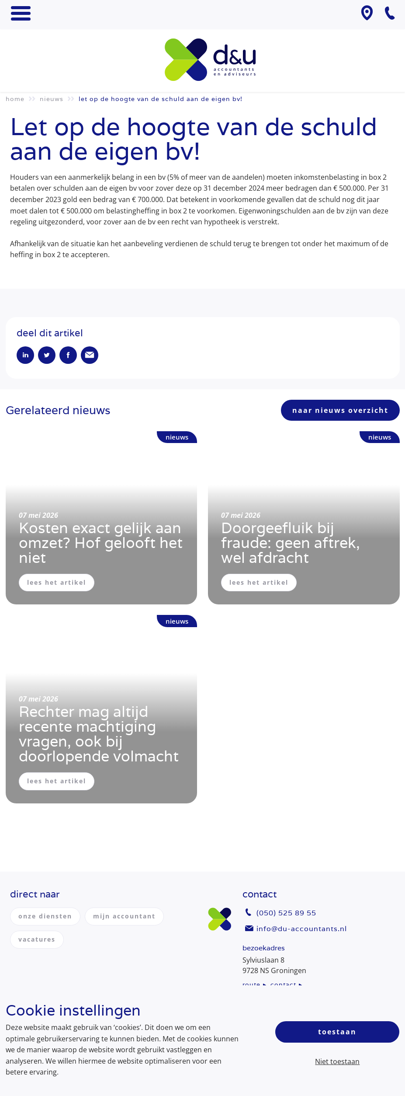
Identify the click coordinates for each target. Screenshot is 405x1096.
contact (283, 984)
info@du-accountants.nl (301, 928)
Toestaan (337, 1032)
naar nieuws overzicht (340, 410)
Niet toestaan (337, 1061)
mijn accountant (124, 916)
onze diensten (45, 916)
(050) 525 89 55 (286, 913)
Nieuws (51, 99)
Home (15, 99)
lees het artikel (56, 582)
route (251, 984)
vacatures (36, 939)
